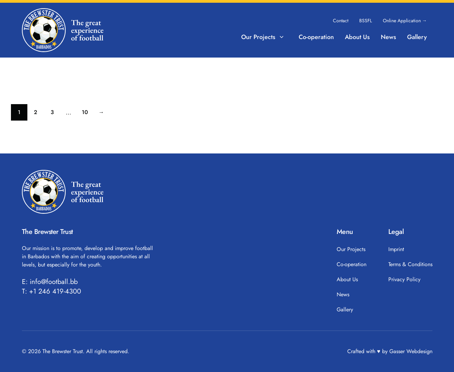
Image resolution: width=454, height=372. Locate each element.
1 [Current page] (22, 114)
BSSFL (365, 20)
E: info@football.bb (50, 282)
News (388, 37)
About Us (357, 37)
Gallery (417, 37)
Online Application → (405, 20)
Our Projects (263, 37)
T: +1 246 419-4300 (51, 291)
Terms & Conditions (410, 264)
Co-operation (316, 37)
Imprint (396, 249)
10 (87, 114)
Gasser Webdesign (410, 351)
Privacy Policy (404, 279)
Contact (340, 20)
